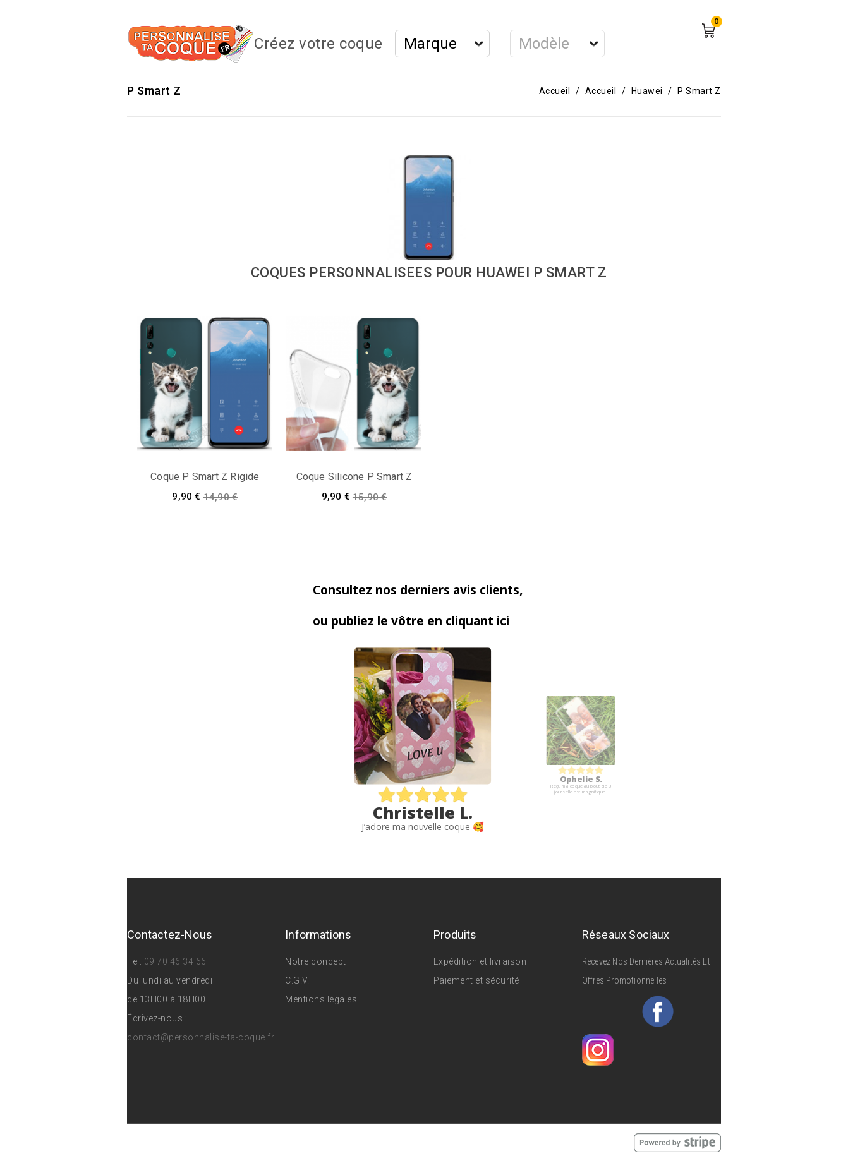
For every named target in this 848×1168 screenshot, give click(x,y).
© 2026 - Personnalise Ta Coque (197, 1142)
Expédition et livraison (480, 961)
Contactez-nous (169, 934)
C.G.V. (297, 980)
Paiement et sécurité (476, 980)
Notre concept (315, 961)
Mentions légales (321, 999)
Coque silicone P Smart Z (354, 477)
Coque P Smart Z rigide (204, 477)
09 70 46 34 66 (175, 961)
